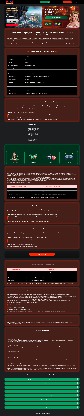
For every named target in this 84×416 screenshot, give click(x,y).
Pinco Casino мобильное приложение (35, 130)
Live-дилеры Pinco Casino (33, 136)
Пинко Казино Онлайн (32, 124)
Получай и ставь (56, 17)
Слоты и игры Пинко (31, 138)
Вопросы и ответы (31, 140)
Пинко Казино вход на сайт (33, 129)
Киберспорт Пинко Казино (33, 134)
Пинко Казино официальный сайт (34, 125)
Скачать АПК (44, 2)
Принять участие (12, 24)
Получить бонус (42, 254)
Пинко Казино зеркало (32, 127)
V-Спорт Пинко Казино (32, 135)
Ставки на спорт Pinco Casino (33, 133)
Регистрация (67, 2)
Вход (75, 2)
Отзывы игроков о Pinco (32, 139)
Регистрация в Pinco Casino (33, 128)
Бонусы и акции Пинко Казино (33, 132)
